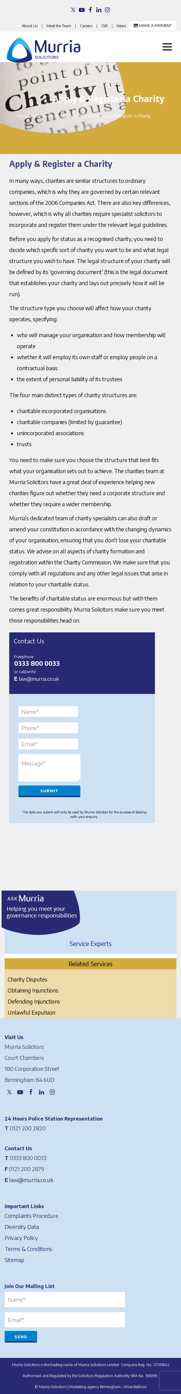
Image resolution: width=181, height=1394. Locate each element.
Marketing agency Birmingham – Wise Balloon (108, 1387)
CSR (104, 26)
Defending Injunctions (34, 1001)
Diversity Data (22, 1226)
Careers (86, 26)
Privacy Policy (21, 1237)
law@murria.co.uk (39, 678)
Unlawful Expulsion (31, 1012)
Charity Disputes (27, 979)
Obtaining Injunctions (33, 990)
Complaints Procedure (31, 1215)
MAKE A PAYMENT (153, 25)
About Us (30, 26)
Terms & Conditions (28, 1248)
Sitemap (14, 1259)
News (121, 26)
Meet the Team (59, 26)
